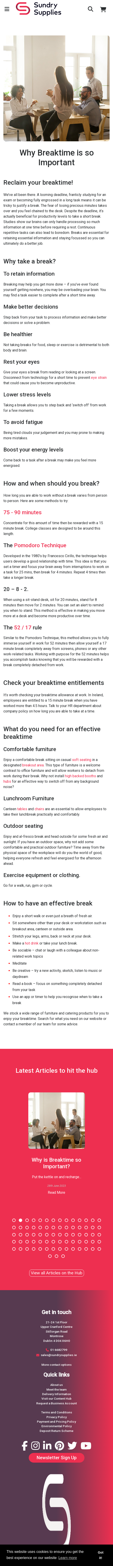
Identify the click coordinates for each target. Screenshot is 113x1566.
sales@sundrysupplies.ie (59, 1355)
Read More (56, 1192)
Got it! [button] (100, 1555)
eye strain (99, 377)
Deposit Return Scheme (56, 1431)
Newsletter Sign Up (57, 1457)
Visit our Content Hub (56, 1398)
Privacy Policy (56, 1417)
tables (22, 809)
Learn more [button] (67, 1558)
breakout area (33, 765)
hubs (7, 781)
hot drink (31, 943)
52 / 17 (22, 627)
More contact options (56, 1364)
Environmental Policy (56, 1426)
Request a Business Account (56, 1403)
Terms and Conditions (56, 1412)
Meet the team (56, 1389)
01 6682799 (58, 1350)
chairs (39, 809)
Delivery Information (56, 1394)
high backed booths (80, 776)
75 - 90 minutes (22, 512)
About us (56, 1385)
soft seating (81, 760)
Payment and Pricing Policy (56, 1421)
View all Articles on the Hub (56, 1272)
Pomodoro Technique (40, 545)
